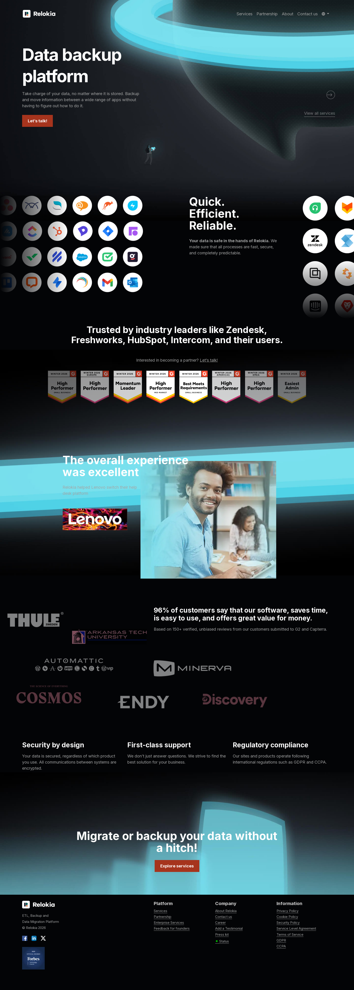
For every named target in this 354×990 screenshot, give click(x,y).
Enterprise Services (169, 922)
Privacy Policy (287, 911)
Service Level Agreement (296, 928)
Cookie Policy (287, 917)
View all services (319, 113)
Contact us (307, 13)
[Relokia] (39, 14)
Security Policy (288, 922)
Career (220, 922)
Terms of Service (290, 934)
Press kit (222, 934)
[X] (42, 938)
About (287, 13)
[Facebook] (25, 938)
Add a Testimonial (229, 928)
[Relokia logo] (38, 905)
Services (244, 13)
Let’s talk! (37, 121)
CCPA (281, 946)
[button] (325, 14)
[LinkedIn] (34, 938)
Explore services (177, 866)
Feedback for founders (172, 928)
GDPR (281, 940)
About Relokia (226, 911)
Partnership (267, 13)
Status (222, 941)
